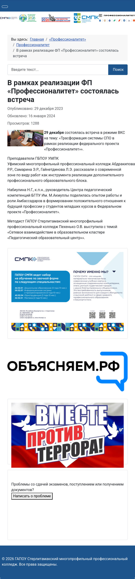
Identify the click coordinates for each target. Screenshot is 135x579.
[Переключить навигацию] (5, 7)
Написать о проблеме (32, 496)
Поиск (118, 69)
